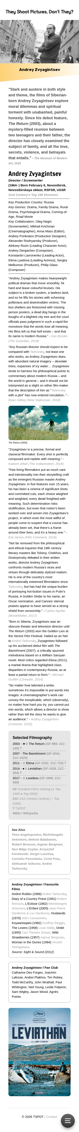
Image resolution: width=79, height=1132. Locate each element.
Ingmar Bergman (49, 844)
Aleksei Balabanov (42, 839)
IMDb (16, 813)
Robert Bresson (24, 844)
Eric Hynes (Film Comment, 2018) (32, 537)
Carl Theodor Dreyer (36, 932)
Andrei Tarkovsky (24, 641)
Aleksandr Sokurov (26, 863)
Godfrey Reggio (53, 923)
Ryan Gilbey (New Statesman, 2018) (34, 400)
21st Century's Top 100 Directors (33, 195)
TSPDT (20, 808)
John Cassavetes (34, 918)
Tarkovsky (37, 351)
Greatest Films (28, 789)
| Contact (50, 1116)
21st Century (28, 798)
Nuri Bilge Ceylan (25, 849)
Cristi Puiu (52, 858)
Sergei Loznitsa (41, 854)
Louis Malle (47, 928)
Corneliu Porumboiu (27, 858)
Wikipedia (30, 813)
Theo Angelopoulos (26, 834)
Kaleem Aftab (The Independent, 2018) (36, 464)
